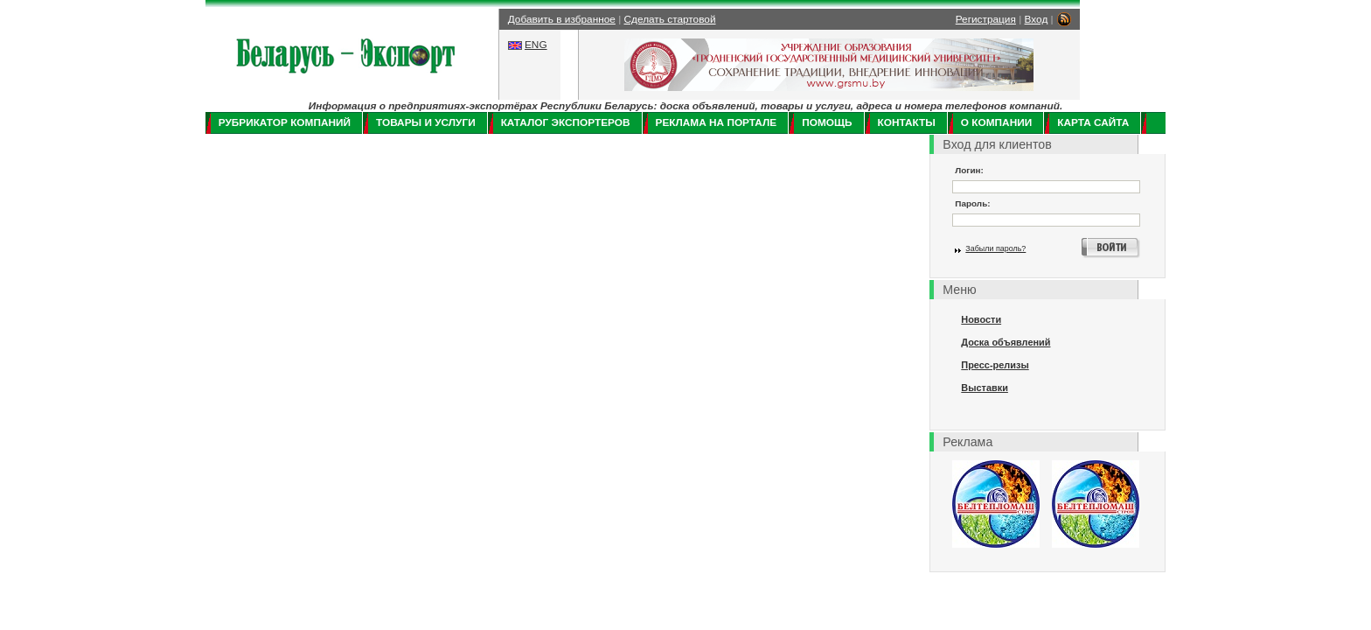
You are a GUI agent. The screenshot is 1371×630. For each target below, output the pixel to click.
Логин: (969, 170)
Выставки (984, 387)
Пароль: (972, 203)
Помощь (827, 122)
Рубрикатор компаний (285, 122)
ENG (536, 44)
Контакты (907, 122)
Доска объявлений (1005, 342)
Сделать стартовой (670, 19)
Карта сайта (1093, 122)
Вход (1036, 19)
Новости (981, 319)
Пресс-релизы (994, 365)
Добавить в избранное (562, 19)
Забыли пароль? (995, 248)
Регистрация (986, 19)
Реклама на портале (716, 122)
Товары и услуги (426, 122)
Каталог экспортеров (565, 122)
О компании (996, 122)
